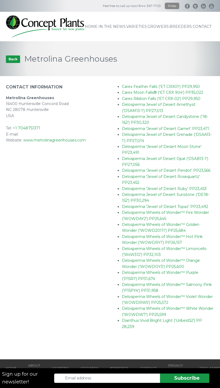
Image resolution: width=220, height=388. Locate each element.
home (91, 26)
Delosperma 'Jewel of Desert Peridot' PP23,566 (166, 170)
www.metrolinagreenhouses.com (54, 140)
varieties (136, 26)
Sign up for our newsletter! (20, 378)
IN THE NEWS (112, 26)
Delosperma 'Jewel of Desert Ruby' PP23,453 (164, 188)
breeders (180, 26)
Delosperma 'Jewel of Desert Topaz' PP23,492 (165, 206)
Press (172, 6)
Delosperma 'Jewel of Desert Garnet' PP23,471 (165, 128)
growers (158, 26)
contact (202, 26)
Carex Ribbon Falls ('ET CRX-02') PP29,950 (161, 98)
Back (13, 59)
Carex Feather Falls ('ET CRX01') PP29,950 (161, 86)
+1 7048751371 (26, 128)
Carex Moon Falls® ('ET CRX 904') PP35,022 (162, 92)
